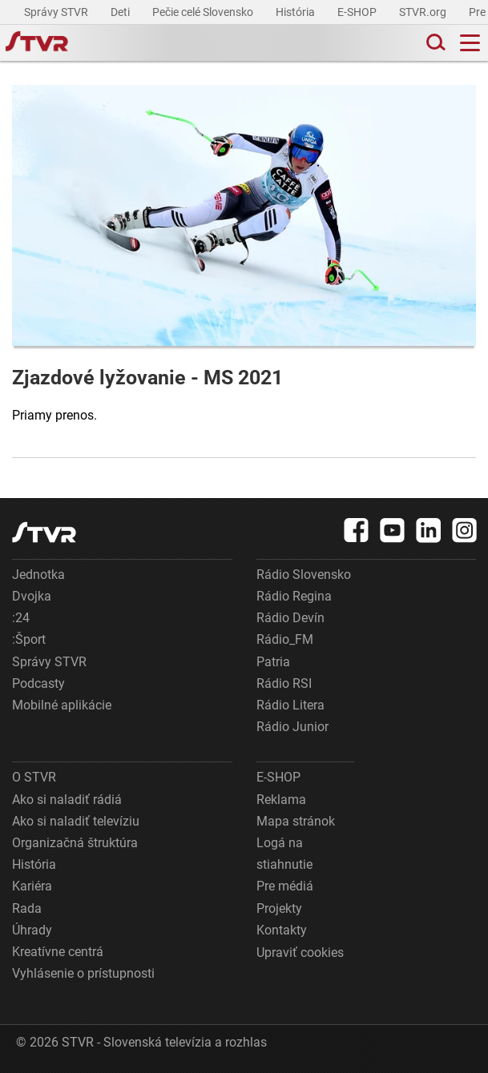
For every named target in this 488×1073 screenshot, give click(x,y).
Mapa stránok (295, 821)
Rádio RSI (284, 683)
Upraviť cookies (300, 952)
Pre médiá (284, 886)
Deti (121, 12)
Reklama (281, 799)
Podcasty (38, 683)
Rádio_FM (284, 639)
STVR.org (424, 12)
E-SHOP (358, 12)
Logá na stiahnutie (284, 853)
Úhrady (32, 930)
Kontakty (281, 930)
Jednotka (38, 574)
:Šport (29, 639)
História (296, 12)
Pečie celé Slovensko (204, 12)
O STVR (34, 777)
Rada (27, 908)
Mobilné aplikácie (61, 705)
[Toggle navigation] (470, 43)
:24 (21, 617)
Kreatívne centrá (57, 951)
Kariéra (32, 886)
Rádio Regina (294, 596)
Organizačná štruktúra (75, 842)
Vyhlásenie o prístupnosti (83, 973)
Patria (273, 661)
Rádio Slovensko (303, 574)
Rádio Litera (290, 705)
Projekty (279, 908)
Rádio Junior (292, 726)
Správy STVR (57, 12)
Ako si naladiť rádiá (67, 799)
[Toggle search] (434, 43)
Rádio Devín (290, 617)
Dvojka (31, 596)
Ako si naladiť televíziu (75, 821)
